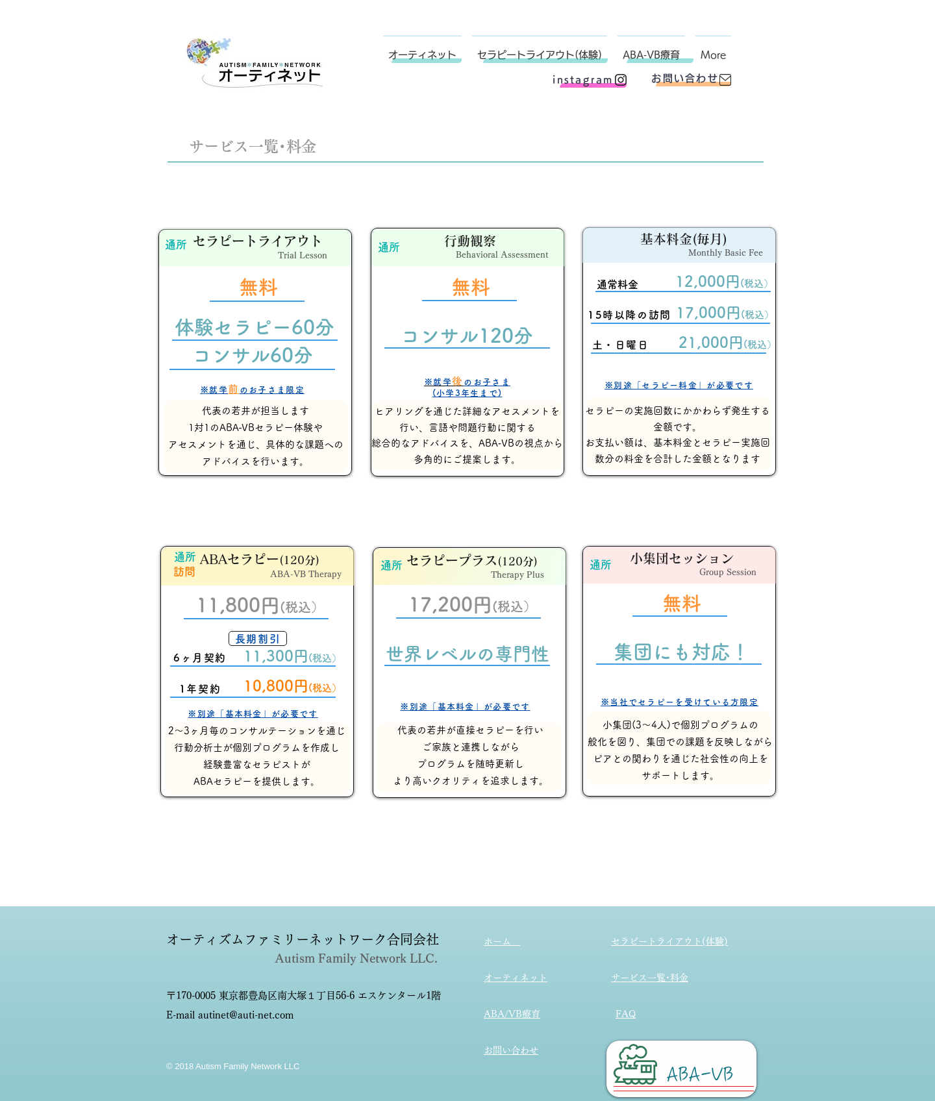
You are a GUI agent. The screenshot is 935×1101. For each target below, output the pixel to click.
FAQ (626, 1014)
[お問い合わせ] (685, 78)
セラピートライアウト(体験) (669, 941)
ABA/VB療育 (512, 1014)
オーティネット (515, 977)
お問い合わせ (511, 1050)
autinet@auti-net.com (245, 1015)
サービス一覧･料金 (649, 977)
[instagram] (583, 79)
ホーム (502, 941)
